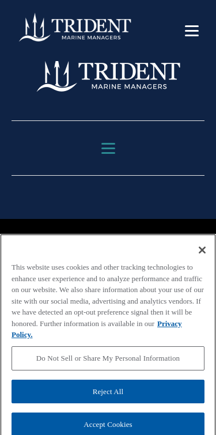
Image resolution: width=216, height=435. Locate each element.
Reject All (108, 394)
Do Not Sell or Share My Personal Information (108, 361)
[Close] (202, 253)
